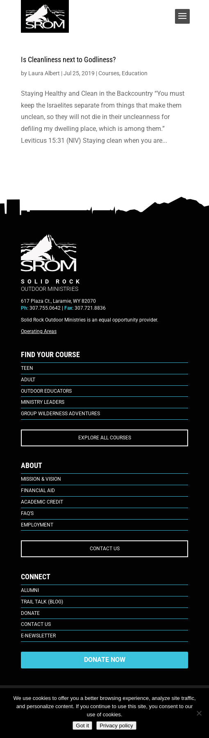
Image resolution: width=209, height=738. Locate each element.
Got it (82, 725)
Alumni (30, 590)
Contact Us (36, 624)
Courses (108, 73)
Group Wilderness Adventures (60, 413)
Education (135, 73)
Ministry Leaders (42, 402)
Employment (37, 525)
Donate (30, 613)
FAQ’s (27, 513)
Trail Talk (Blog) (42, 602)
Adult (28, 379)
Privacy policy (116, 725)
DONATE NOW (104, 660)
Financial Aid (38, 490)
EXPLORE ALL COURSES (104, 438)
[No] (199, 713)
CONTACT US (105, 548)
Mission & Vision (41, 479)
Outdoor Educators (46, 391)
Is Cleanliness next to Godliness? (68, 59)
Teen (27, 368)
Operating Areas (39, 331)
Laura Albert (44, 73)
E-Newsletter (38, 636)
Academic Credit (42, 502)
